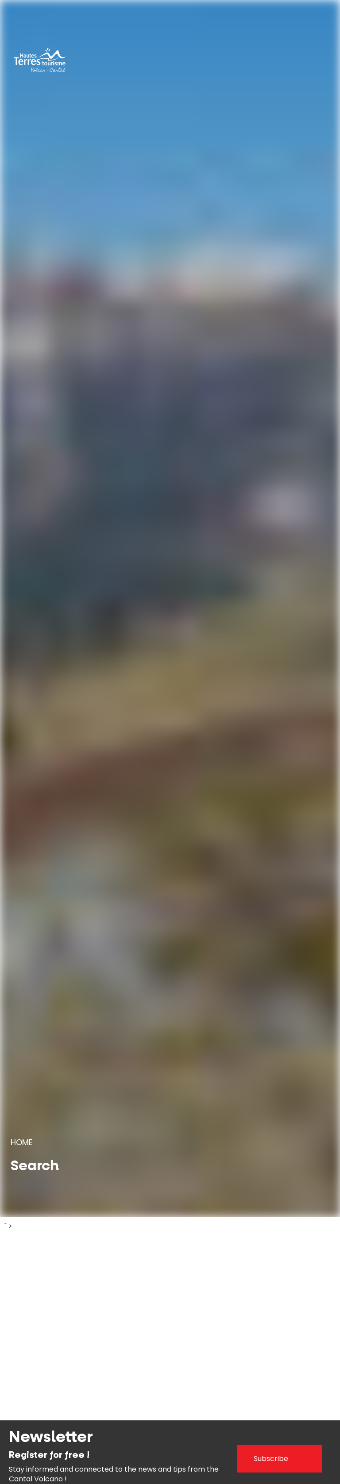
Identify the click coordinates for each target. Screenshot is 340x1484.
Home (22, 1142)
